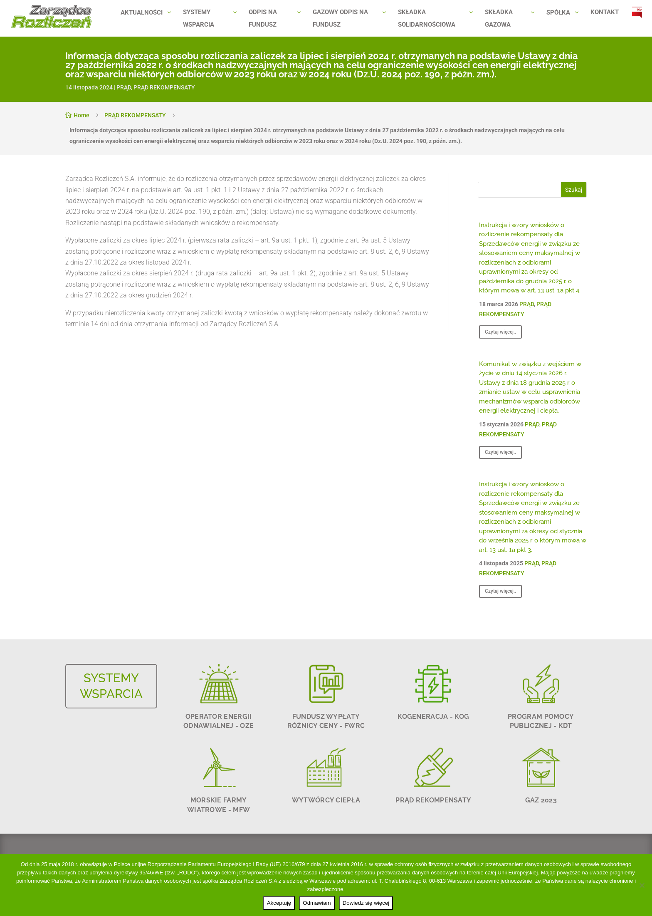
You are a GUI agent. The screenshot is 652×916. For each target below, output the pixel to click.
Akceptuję (279, 903)
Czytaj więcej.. (500, 332)
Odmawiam (317, 903)
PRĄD (123, 87)
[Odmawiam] (641, 885)
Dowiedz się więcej (366, 903)
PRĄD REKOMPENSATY (164, 87)
